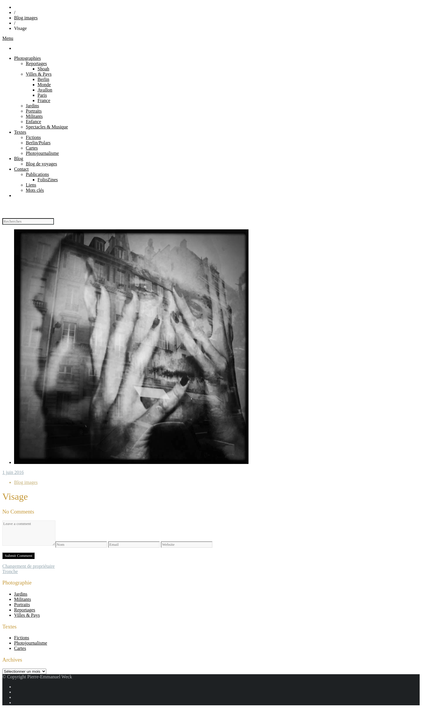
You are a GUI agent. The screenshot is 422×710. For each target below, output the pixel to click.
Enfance (33, 121)
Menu (7, 38)
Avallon (45, 89)
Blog (18, 158)
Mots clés (35, 190)
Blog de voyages (41, 163)
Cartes (32, 147)
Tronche (10, 571)
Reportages (36, 63)
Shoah (43, 68)
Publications (37, 174)
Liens (31, 184)
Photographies (27, 58)
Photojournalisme (42, 153)
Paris (42, 95)
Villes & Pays (39, 74)
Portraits (34, 111)
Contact (21, 169)
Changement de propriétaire (28, 566)
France (44, 100)
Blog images (26, 17)
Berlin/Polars (38, 142)
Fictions (33, 137)
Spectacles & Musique (47, 126)
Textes (20, 132)
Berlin (43, 79)
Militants (34, 116)
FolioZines (48, 179)
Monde (44, 84)
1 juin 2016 (13, 472)
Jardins (32, 105)
